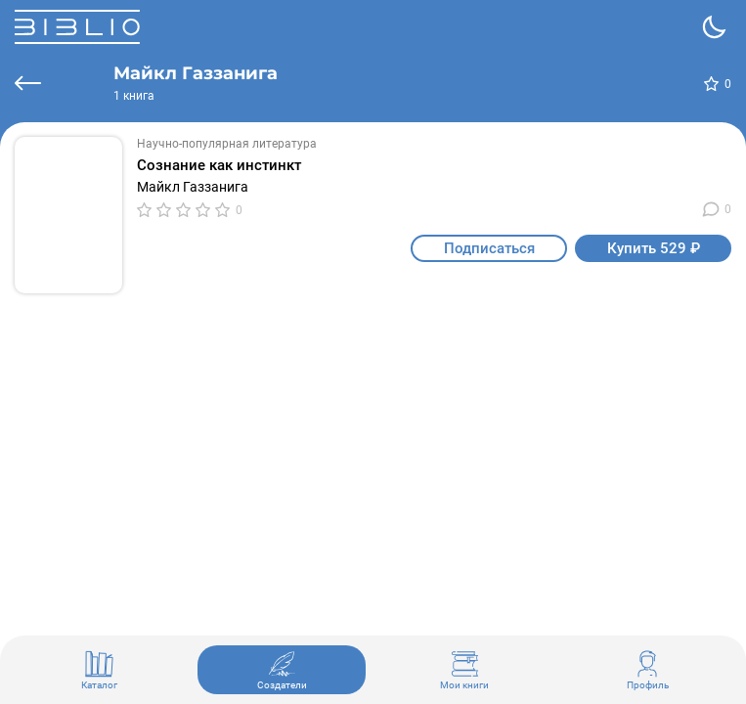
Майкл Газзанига (192, 187)
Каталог (99, 669)
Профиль (648, 669)
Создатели (282, 669)
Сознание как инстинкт (219, 165)
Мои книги (464, 669)
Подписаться (489, 248)
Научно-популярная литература (227, 144)
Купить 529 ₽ (653, 248)
